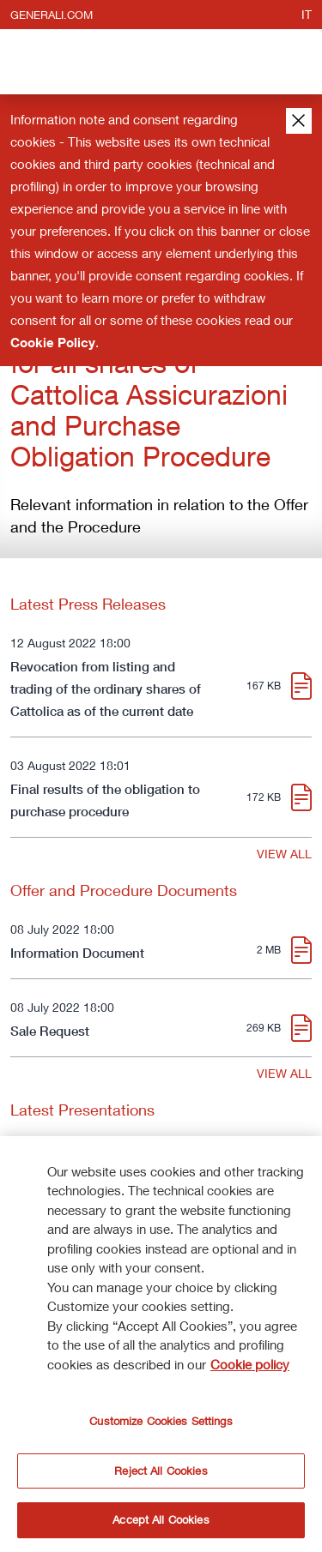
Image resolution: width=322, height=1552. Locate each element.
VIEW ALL (284, 853)
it (306, 14)
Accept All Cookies (160, 1520)
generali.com (51, 14)
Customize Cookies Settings (160, 1422)
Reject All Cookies (160, 1470)
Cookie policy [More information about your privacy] (249, 1364)
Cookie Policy (52, 342)
